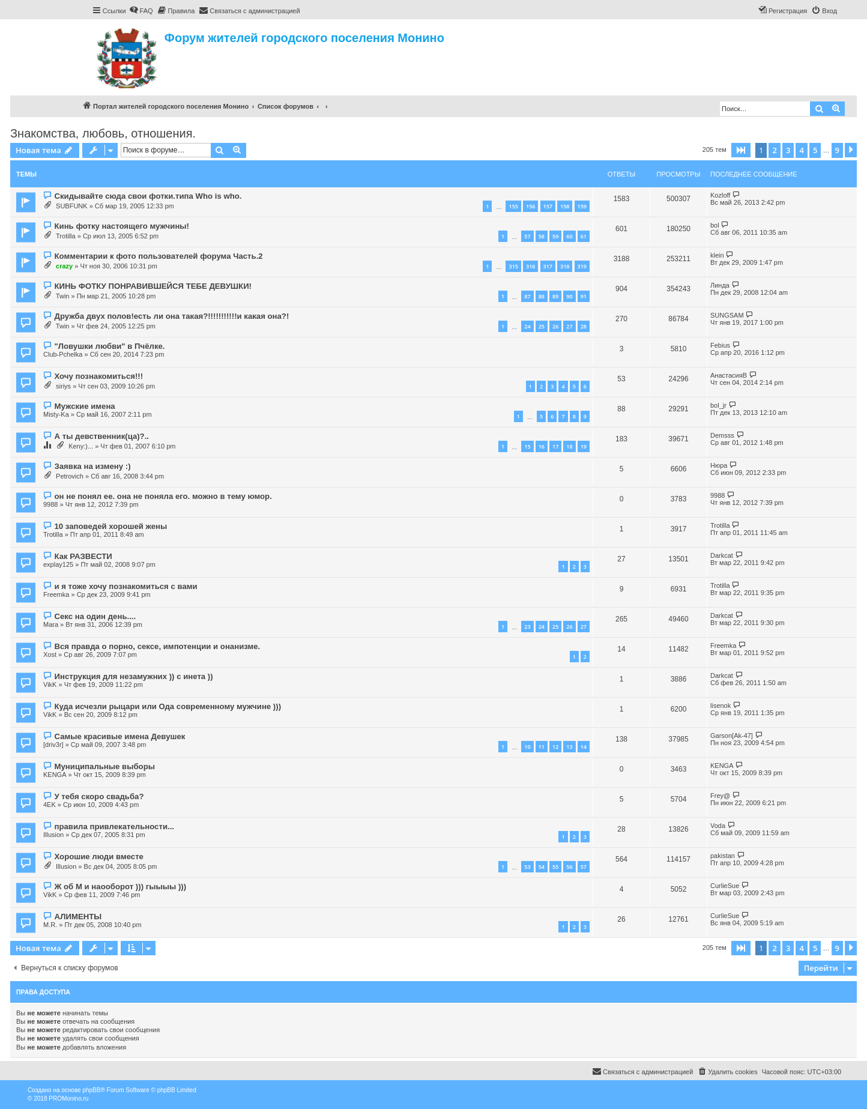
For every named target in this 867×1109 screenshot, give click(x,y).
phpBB (91, 1090)
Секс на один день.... (95, 616)
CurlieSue (724, 885)
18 (569, 446)
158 (564, 206)
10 (527, 747)
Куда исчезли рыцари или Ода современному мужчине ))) (167, 706)
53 (527, 867)
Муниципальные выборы (104, 766)
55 (555, 867)
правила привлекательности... (114, 826)
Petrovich (69, 476)
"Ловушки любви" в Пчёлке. (109, 346)
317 (547, 266)
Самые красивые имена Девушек (119, 736)
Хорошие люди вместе (98, 856)
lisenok (720, 705)
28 (584, 326)
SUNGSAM (727, 315)
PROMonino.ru (68, 1098)
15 (527, 446)
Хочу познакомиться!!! (98, 376)
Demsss (722, 435)
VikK (49, 684)
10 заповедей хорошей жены (110, 526)
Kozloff (720, 195)
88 (542, 296)
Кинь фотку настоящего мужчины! (121, 226)
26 (555, 326)
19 (584, 446)
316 (530, 266)
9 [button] (837, 150)
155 (513, 206)
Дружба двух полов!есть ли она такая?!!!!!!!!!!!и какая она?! (171, 316)
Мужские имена (84, 406)
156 (530, 206)
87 (527, 296)
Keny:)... (80, 446)
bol (714, 225)
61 (584, 236)
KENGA (55, 774)
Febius (720, 345)
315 (513, 266)
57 (527, 236)
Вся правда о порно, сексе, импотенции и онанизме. (157, 646)
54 (542, 867)
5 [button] (815, 150)
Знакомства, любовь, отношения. (103, 133)
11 (542, 747)
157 (547, 206)
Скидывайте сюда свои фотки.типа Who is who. (147, 196)
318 (564, 266)
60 (569, 236)
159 (582, 206)
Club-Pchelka (62, 354)
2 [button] (774, 150)
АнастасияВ (728, 375)
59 (555, 236)
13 (569, 747)
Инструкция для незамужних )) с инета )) (133, 676)
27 (569, 326)
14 (584, 747)
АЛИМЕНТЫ (77, 916)
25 (542, 326)
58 (542, 236)
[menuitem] (141, 11)
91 (584, 296)
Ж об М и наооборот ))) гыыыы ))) (120, 886)
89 (555, 296)
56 (569, 867)
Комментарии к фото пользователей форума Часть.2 (158, 256)
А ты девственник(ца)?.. (101, 436)
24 (527, 326)
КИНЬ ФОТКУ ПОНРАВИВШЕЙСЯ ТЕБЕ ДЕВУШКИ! (153, 286)
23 (527, 626)
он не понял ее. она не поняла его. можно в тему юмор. (162, 496)
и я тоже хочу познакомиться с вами (125, 586)
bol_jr (718, 405)
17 (555, 446)
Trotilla (66, 236)
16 (542, 446)
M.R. (50, 924)
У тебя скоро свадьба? (98, 796)
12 (555, 747)
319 (582, 266)
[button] (741, 150)
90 (569, 296)
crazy (64, 266)
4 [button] (801, 150)
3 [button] (788, 150)
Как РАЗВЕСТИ (83, 556)
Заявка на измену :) (92, 466)
